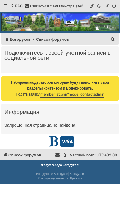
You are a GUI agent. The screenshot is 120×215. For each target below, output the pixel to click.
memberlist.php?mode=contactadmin (72, 94)
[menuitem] (16, 6)
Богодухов (61, 174)
